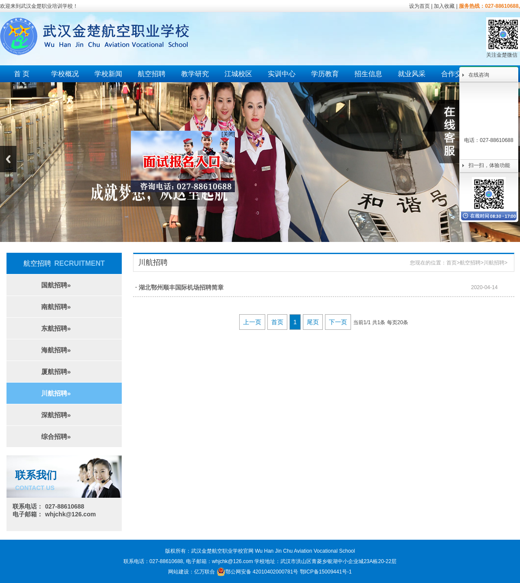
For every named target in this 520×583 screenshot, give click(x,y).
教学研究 (195, 73)
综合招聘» (56, 436)
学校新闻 (108, 73)
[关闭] (226, 132)
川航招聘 (494, 263)
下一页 (338, 322)
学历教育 (325, 73)
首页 (451, 263)
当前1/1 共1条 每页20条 (380, 322)
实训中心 (282, 73)
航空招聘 (152, 73)
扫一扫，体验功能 (489, 165)
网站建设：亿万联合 (191, 572)
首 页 (21, 73)
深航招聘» (56, 415)
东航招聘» (56, 328)
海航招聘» (56, 350)
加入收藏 (444, 6)
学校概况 (65, 73)
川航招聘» (56, 393)
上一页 (252, 322)
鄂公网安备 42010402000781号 (258, 571)
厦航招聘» (56, 371)
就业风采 (412, 73)
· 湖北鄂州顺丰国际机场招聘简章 (179, 287)
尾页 (313, 322)
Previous (8, 159)
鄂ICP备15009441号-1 (326, 572)
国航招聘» (56, 285)
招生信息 (368, 73)
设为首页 (419, 6)
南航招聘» (56, 306)
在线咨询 (478, 75)
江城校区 (238, 73)
